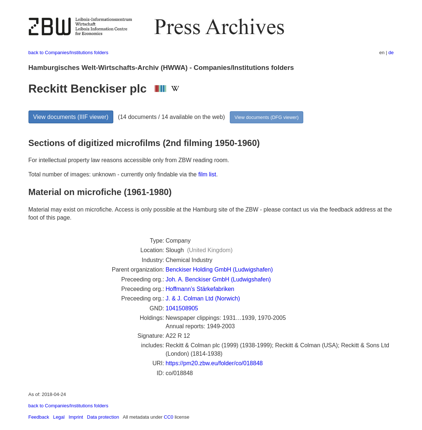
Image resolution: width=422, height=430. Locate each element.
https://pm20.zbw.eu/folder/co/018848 (214, 363)
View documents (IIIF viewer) (71, 117)
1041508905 (182, 308)
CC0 (168, 417)
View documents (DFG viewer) (267, 117)
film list (207, 174)
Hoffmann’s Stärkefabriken (200, 289)
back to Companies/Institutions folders (68, 52)
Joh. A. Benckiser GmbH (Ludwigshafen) (218, 279)
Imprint (76, 417)
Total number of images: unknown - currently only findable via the (113, 174)
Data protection (103, 417)
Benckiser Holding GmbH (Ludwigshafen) (219, 269)
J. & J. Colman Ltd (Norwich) (203, 298)
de (391, 52)
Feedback (38, 417)
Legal (59, 417)
